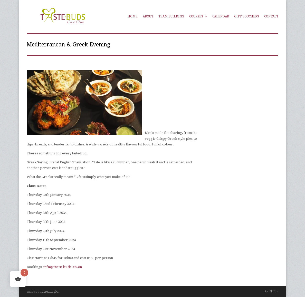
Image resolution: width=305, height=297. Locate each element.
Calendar (220, 16)
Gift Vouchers (246, 16)
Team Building (171, 16)
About (148, 16)
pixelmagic (50, 291)
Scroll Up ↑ (271, 291)
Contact (271, 16)
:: (58, 291)
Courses (198, 16)
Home (133, 16)
